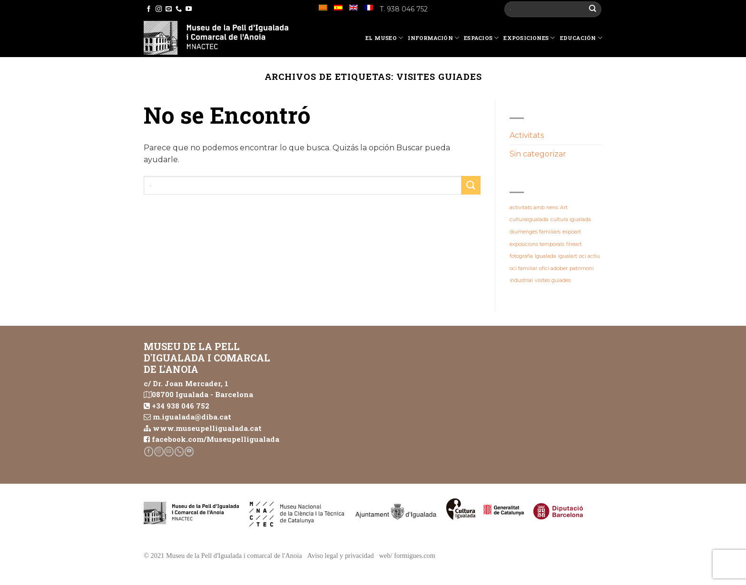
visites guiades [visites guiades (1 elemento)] (553, 280)
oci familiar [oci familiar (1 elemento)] (523, 268)
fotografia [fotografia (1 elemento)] (521, 256)
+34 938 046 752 (180, 405)
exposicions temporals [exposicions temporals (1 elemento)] (537, 244)
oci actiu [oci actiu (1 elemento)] (589, 256)
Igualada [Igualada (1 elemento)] (545, 256)
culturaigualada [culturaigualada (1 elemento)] (529, 219)
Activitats (527, 135)
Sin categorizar (538, 153)
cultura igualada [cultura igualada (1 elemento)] (570, 219)
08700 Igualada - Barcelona (202, 394)
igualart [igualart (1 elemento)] (567, 256)
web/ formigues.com (407, 555)
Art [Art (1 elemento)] (564, 208)
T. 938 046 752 (404, 9)
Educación (581, 37)
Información (433, 37)
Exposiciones (529, 37)
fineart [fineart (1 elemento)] (574, 244)
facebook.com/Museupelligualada (215, 439)
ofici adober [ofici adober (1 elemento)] (553, 268)
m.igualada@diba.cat (192, 416)
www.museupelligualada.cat (207, 428)
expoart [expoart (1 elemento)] (571, 232)
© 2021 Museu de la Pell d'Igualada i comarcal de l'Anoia (223, 555)
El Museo (384, 37)
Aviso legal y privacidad (340, 555)
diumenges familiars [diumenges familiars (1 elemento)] (535, 232)
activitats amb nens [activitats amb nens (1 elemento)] (534, 208)
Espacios (481, 37)
